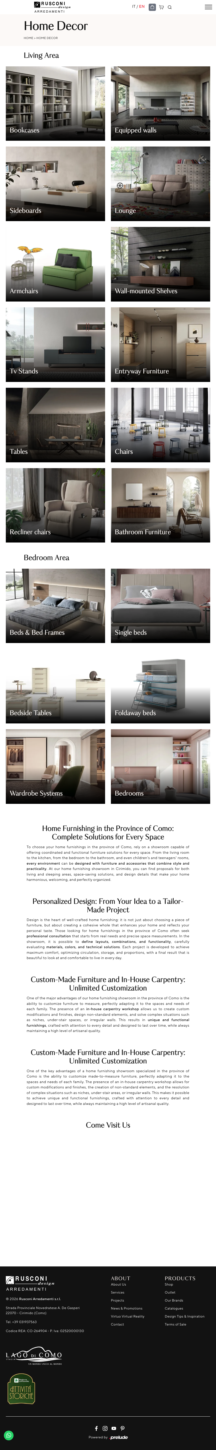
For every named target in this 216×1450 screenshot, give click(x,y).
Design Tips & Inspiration (185, 1316)
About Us (118, 1284)
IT (133, 6)
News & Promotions (126, 1308)
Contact (117, 1324)
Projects (117, 1300)
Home (28, 38)
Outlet (170, 1292)
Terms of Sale (175, 1324)
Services (117, 1292)
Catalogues (174, 1308)
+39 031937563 (24, 1322)
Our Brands (174, 1300)
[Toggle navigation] (208, 7)
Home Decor (47, 38)
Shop (169, 1284)
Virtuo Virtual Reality (128, 1316)
